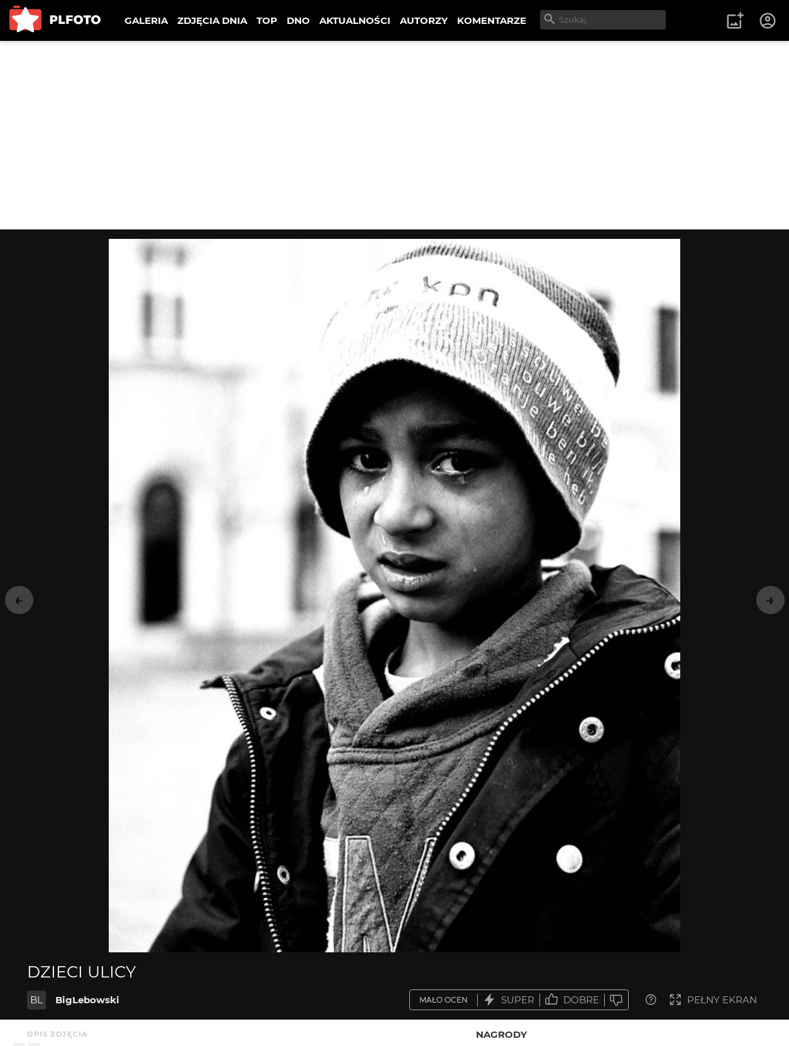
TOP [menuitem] (267, 20)
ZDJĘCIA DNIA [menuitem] (212, 20)
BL (36, 1000)
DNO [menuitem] (298, 20)
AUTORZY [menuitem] (424, 20)
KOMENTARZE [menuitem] (491, 20)
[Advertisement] (395, 135)
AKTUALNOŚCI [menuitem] (354, 20)
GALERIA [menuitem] (146, 20)
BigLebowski (87, 1000)
